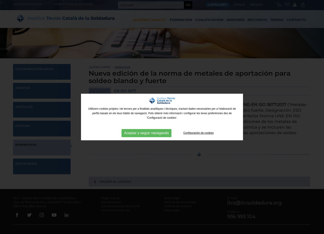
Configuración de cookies (198, 132)
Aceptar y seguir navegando (146, 133)
